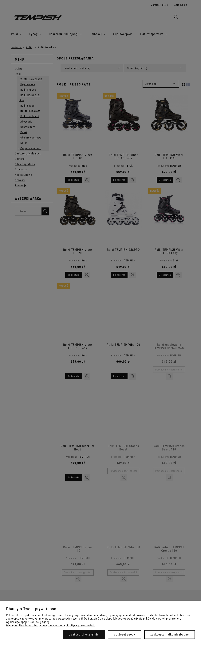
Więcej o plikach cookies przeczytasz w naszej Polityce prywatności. (50, 625)
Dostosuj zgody (124, 634)
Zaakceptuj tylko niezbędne (169, 634)
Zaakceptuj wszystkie (84, 634)
